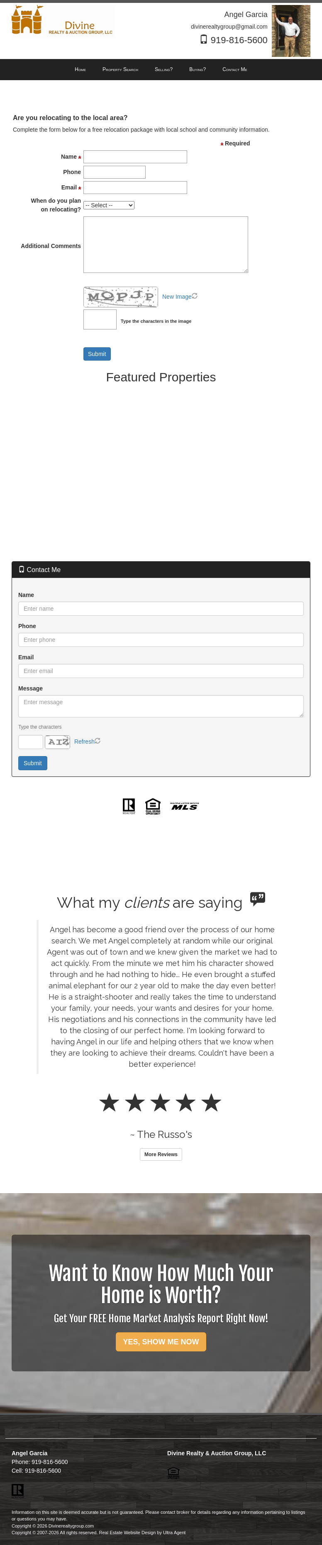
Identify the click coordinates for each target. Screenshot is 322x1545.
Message (30, 688)
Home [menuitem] (80, 69)
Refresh (84, 741)
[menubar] (161, 69)
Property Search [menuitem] (120, 69)
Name (26, 595)
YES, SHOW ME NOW (161, 1342)
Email (26, 657)
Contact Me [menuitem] (234, 69)
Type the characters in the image (156, 321)
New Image (177, 296)
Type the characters (39, 727)
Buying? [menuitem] (197, 69)
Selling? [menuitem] (164, 69)
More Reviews (161, 1154)
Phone (27, 626)
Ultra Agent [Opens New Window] (174, 1532)
